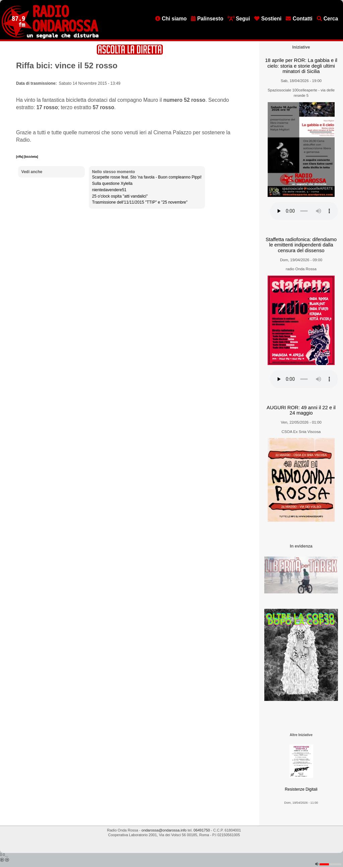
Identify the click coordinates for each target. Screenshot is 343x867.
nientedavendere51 (109, 190)
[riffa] (20, 156)
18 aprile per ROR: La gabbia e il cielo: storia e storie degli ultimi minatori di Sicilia (301, 66)
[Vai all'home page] (50, 37)
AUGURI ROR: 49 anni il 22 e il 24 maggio (301, 410)
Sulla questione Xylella (112, 183)
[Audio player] (304, 211)
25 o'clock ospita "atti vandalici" (120, 196)
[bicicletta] (31, 156)
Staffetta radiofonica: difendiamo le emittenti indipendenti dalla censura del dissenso (301, 245)
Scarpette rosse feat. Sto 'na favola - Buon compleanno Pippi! (147, 177)
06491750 (202, 830)
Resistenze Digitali (301, 789)
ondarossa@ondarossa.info (164, 830)
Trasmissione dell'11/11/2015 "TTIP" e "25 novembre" (140, 202)
